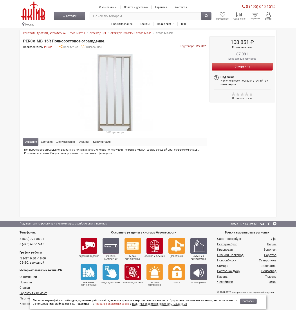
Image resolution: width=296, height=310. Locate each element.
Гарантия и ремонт (33, 293)
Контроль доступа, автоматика (44, 33)
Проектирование (121, 24)
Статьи (25, 287)
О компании (28, 277)
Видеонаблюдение (89, 247)
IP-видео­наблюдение (111, 249)
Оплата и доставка (136, 7)
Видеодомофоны (110, 274)
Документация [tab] (65, 141)
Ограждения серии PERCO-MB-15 (130, 33)
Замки (176, 274)
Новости (26, 282)
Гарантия (161, 7)
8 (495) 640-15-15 (32, 244)
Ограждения (98, 33)
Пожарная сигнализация (89, 275)
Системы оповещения (154, 275)
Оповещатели (198, 274)
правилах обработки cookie (112, 303)
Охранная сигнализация (198, 249)
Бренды (145, 24)
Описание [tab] (31, 141)
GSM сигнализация (154, 247)
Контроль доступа (133, 274)
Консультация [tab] (102, 141)
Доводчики (176, 247)
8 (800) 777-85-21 (32, 239)
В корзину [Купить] (242, 66)
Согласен (248, 301)
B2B (183, 24)
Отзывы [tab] (84, 141)
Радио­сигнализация (133, 249)
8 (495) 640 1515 (258, 6)
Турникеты (77, 33)
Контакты (181, 7)
